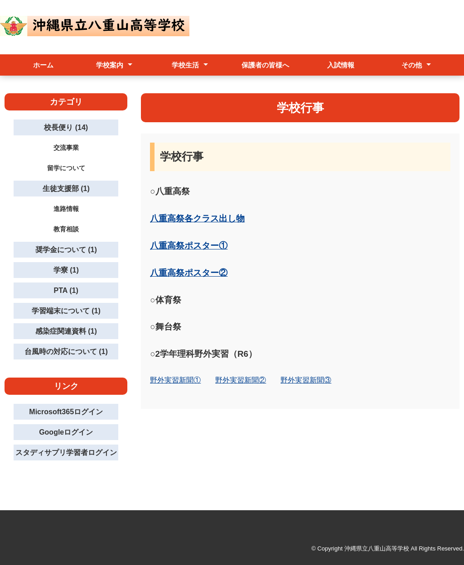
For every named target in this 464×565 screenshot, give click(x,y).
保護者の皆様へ (265, 65)
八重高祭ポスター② (188, 273)
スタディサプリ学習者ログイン (66, 452)
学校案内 (109, 65)
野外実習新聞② (240, 380)
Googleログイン (66, 432)
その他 (411, 65)
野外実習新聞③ (305, 380)
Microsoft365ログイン (66, 412)
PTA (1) (66, 290)
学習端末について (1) (66, 311)
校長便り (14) (66, 127)
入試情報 (340, 65)
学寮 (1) (66, 270)
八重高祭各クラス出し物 (197, 218)
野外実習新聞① (175, 380)
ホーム (43, 65)
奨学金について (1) (66, 250)
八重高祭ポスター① (188, 245)
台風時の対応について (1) (66, 351)
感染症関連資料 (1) (66, 331)
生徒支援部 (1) (66, 188)
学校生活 (185, 65)
